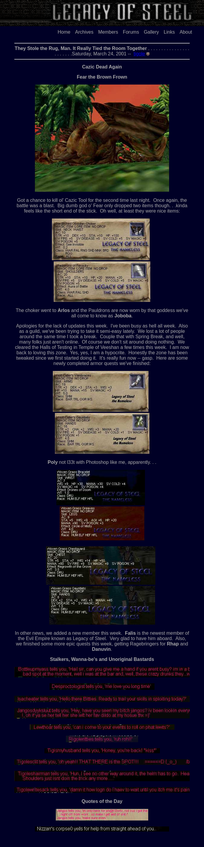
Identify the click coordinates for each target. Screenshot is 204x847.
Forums (131, 32)
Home (64, 32)
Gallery (151, 32)
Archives (84, 32)
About (186, 32)
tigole (139, 53)
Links (169, 32)
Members (108, 32)
